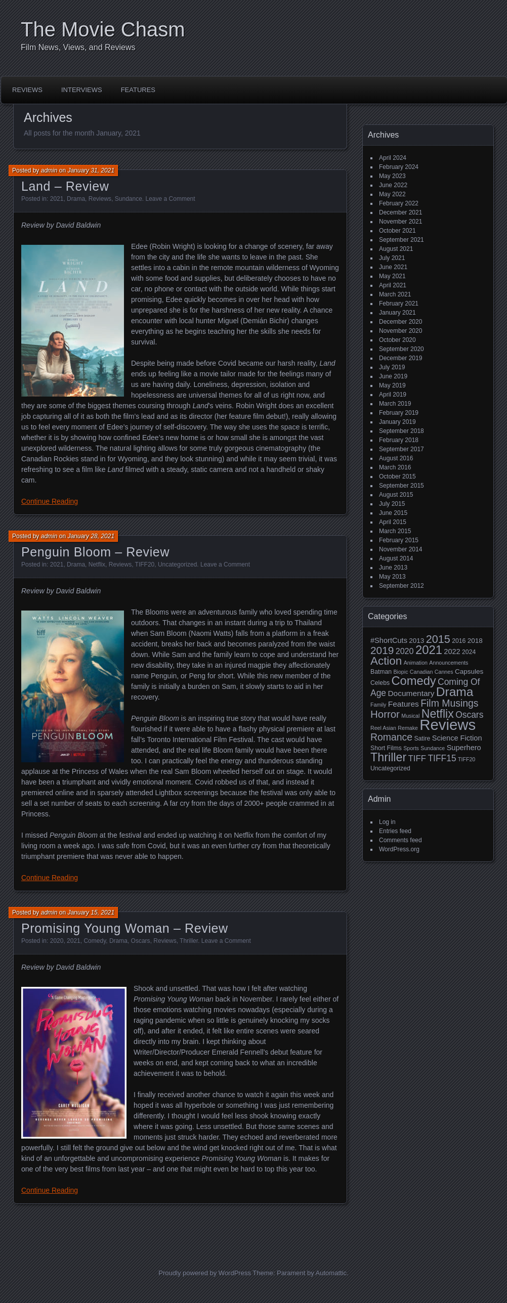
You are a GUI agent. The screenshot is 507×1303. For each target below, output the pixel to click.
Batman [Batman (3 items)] (381, 671)
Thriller (189, 940)
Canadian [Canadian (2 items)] (421, 672)
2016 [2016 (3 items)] (459, 640)
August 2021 (396, 248)
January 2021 (397, 312)
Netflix (97, 564)
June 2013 (393, 567)
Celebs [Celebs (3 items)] (380, 682)
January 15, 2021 (90, 912)
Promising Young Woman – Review (124, 928)
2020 (57, 940)
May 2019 (392, 385)
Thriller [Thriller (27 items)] (388, 757)
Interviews (81, 90)
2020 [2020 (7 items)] (405, 651)
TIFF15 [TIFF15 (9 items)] (442, 758)
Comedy (94, 940)
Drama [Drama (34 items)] (455, 692)
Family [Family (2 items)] (378, 705)
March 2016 (395, 467)
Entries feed (395, 831)
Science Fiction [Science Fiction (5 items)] (457, 738)
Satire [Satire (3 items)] (422, 738)
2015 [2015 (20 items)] (438, 639)
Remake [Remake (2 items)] (408, 728)
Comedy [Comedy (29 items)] (413, 680)
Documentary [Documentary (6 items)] (411, 693)
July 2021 (392, 258)
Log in (387, 822)
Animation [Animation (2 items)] (416, 663)
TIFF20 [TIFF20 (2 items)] (466, 759)
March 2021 (395, 294)
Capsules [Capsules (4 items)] (469, 671)
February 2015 (398, 540)
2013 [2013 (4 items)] (416, 640)
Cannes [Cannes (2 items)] (444, 672)
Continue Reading (49, 501)
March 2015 (395, 531)
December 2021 (400, 212)
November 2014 (400, 549)
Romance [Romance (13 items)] (391, 737)
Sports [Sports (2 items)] (411, 748)
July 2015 (392, 503)
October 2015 (397, 476)
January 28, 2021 (90, 536)
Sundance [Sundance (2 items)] (432, 748)
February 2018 (398, 440)
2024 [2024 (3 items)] (469, 652)
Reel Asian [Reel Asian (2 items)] (383, 728)
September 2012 (401, 585)
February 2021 (398, 303)
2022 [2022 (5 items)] (452, 651)
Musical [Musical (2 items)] (410, 716)
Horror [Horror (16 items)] (385, 714)
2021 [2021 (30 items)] (428, 650)
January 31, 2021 (90, 170)
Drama (76, 198)
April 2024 (392, 157)
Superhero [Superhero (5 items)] (464, 748)
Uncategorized (177, 564)
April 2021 (392, 285)
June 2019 (393, 376)
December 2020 (400, 321)
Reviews (27, 90)
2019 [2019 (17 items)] (382, 650)
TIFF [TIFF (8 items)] (417, 758)
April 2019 (392, 394)
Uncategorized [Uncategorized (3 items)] (390, 768)
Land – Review (65, 186)
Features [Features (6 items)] (403, 704)
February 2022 (398, 203)
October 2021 (397, 230)
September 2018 (401, 431)
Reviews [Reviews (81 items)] (447, 724)
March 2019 (395, 403)
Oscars (140, 940)
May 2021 (392, 276)
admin (49, 170)
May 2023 (392, 176)
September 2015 (401, 485)
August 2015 (396, 494)
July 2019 (392, 367)
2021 (57, 198)
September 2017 (401, 449)
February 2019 (398, 412)
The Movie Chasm (103, 29)
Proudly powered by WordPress (204, 1273)
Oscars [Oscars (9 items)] (469, 715)
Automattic (331, 1273)
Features (138, 90)
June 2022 (393, 185)
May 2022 (392, 194)
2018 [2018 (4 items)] (475, 640)
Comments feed (400, 840)
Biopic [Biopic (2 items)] (400, 672)
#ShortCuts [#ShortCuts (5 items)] (388, 640)
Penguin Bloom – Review (95, 552)
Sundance (128, 198)
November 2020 (400, 330)
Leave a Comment (170, 198)
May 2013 (392, 576)
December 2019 (400, 358)
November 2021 (400, 221)
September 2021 (401, 239)
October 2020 (397, 339)
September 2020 (401, 349)
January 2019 (397, 421)
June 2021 (393, 267)
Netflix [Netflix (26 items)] (437, 713)
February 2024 (398, 166)
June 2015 (393, 512)
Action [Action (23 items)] (386, 661)
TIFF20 (145, 564)
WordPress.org (399, 849)
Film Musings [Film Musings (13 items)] (449, 703)
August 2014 (396, 558)
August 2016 (396, 458)
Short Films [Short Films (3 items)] (386, 748)
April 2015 (392, 522)
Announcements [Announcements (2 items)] (448, 663)
